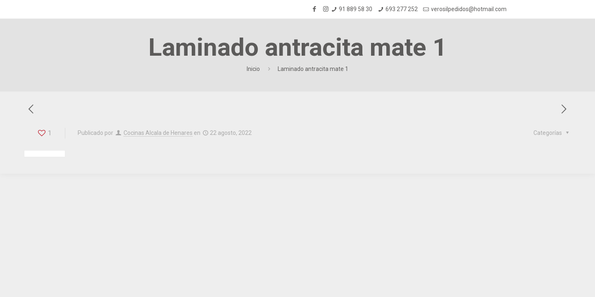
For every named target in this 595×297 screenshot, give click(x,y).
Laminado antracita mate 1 (313, 69)
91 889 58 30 (355, 9)
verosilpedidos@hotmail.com (469, 9)
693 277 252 (402, 9)
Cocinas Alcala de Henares (158, 133)
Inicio (253, 69)
